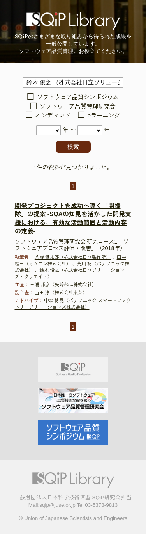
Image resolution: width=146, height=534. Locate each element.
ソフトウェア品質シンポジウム (78, 97)
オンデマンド (52, 115)
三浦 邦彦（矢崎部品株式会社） (63, 284)
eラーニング (104, 115)
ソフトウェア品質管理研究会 (78, 106)
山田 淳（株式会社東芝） (61, 292)
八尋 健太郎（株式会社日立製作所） (73, 257)
